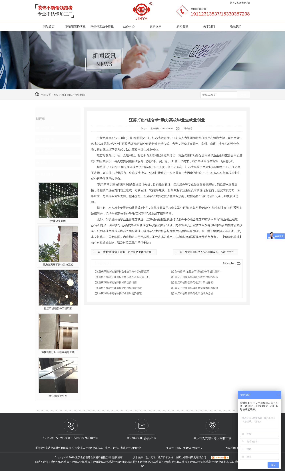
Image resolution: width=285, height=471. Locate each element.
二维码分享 (187, 128)
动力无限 (150, 457)
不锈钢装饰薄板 (75, 26)
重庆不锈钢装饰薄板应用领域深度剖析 (120, 287)
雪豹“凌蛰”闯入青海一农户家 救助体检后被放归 (129, 252)
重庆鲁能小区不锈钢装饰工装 (58, 352)
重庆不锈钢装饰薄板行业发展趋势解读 (120, 293)
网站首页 (49, 26)
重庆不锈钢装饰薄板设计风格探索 (194, 282)
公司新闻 (47, 127)
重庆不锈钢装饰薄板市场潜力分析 (194, 293)
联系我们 (236, 26)
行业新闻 (80, 94)
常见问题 (47, 151)
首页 (56, 94)
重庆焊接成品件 (58, 396)
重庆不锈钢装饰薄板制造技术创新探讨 (196, 287)
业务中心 (129, 26)
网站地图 (231, 447)
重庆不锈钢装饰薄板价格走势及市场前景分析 (124, 277)
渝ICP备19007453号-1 (189, 447)
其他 (44, 162)
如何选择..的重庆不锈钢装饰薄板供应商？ (198, 271)
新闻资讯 (182, 26)
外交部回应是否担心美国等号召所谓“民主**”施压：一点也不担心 (221, 252)
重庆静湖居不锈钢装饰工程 (58, 264)
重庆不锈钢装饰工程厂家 (58, 308)
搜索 (243, 95)
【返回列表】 (229, 263)
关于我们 (209, 26)
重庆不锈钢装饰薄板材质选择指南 (118, 282)
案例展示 (155, 26)
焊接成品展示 (58, 220)
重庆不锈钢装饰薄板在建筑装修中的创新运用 (124, 271)
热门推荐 (47, 174)
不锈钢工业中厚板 (102, 26)
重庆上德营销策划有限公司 (191, 457)
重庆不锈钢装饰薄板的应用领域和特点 (196, 277)
